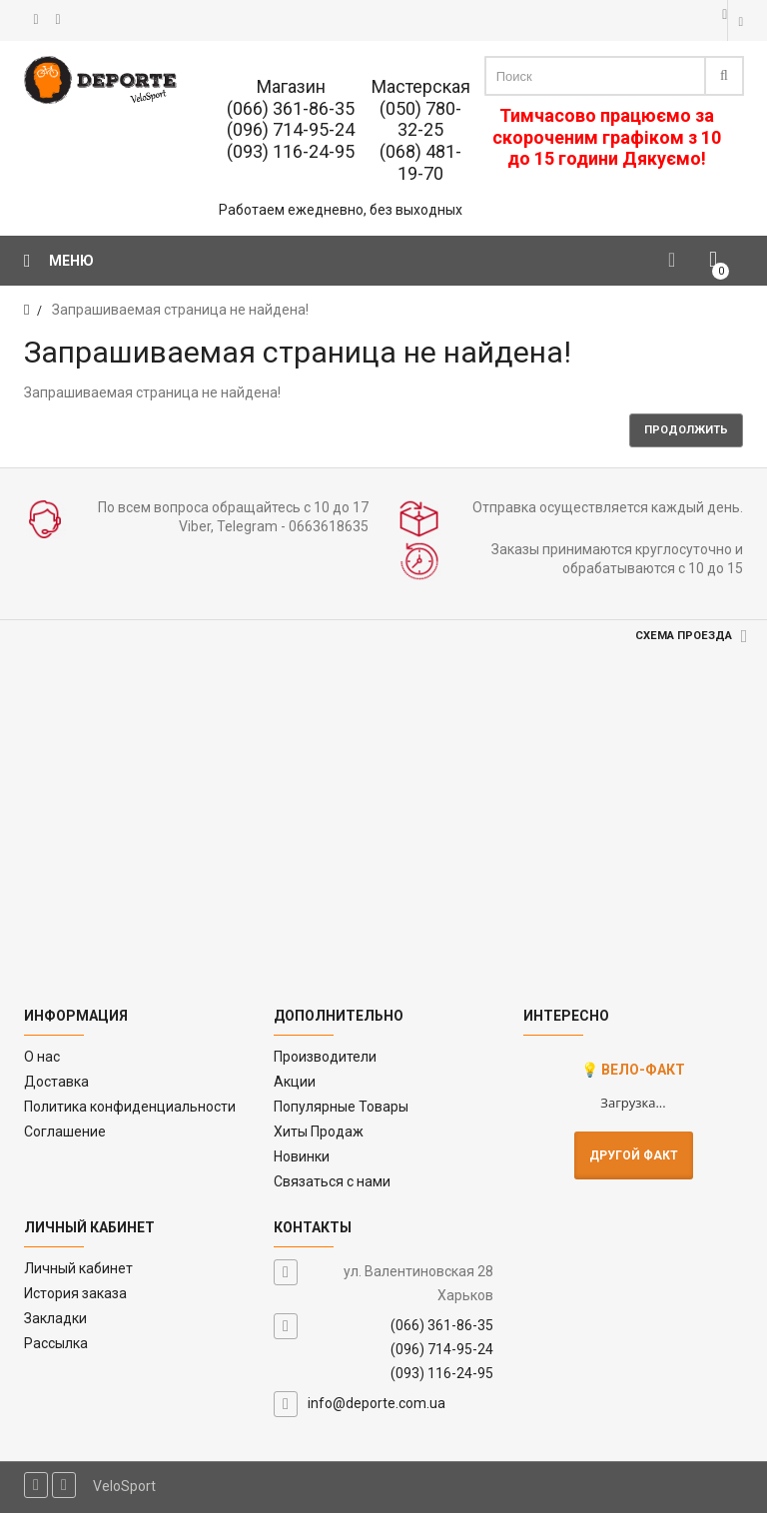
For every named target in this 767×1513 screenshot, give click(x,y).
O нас (42, 1057)
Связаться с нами (332, 1181)
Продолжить (686, 429)
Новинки (302, 1156)
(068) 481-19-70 (420, 162)
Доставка (56, 1082)
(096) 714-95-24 (291, 129)
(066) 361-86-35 (291, 108)
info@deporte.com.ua (376, 1403)
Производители (325, 1057)
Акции (295, 1082)
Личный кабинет (78, 1268)
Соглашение (65, 1131)
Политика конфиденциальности (130, 1107)
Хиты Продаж (319, 1131)
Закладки (55, 1318)
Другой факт (633, 1155)
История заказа (75, 1293)
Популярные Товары (341, 1107)
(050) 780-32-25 (420, 119)
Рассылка (56, 1343)
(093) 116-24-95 (291, 151)
